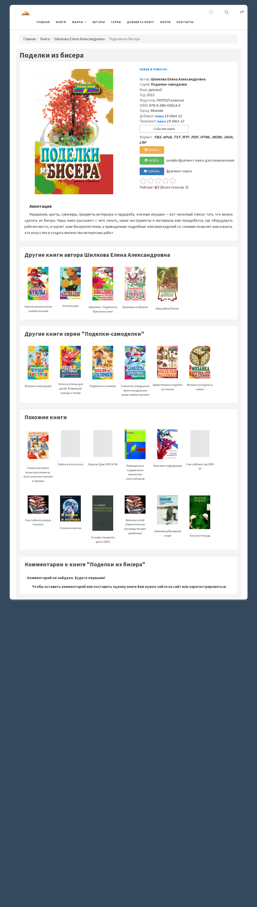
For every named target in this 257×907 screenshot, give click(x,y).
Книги (61, 22)
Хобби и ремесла (153, 69)
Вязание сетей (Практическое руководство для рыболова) (135, 518)
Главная (43, 22)
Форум (165, 22)
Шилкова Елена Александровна (79, 39)
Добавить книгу (140, 22)
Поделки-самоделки (169, 84)
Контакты (185, 22)
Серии (116, 22)
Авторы (98, 22)
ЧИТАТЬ (152, 160)
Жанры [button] (77, 22)
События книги (164, 129)
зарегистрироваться (207, 586)
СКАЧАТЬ (152, 171)
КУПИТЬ (151, 150)
